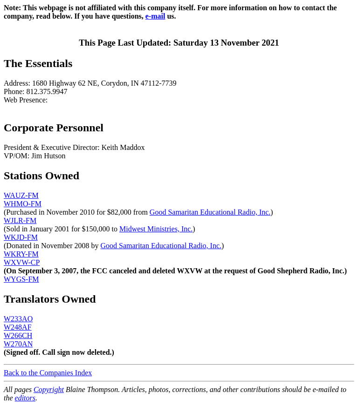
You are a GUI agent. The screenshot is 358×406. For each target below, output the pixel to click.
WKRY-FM (21, 254)
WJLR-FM (20, 220)
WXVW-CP (22, 262)
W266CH (18, 335)
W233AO (18, 319)
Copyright (49, 389)
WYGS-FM (21, 279)
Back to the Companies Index (48, 373)
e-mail (155, 16)
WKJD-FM (21, 237)
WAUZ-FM (21, 195)
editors (25, 398)
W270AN (18, 344)
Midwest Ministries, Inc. (156, 229)
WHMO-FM (22, 204)
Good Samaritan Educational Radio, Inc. (210, 212)
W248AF (18, 327)
